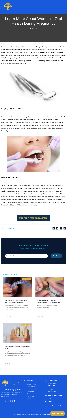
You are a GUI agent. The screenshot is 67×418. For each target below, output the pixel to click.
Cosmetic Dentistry (32, 386)
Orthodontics (30, 391)
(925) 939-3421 (52, 391)
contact (46, 202)
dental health (48, 117)
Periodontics (30, 396)
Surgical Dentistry (32, 394)
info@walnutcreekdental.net (55, 398)
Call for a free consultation (33, 218)
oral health (34, 61)
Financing (29, 398)
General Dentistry (31, 384)
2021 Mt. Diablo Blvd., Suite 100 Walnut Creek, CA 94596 (56, 405)
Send (56, 256)
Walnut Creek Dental (28, 205)
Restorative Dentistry (32, 389)
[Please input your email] (26, 256)
